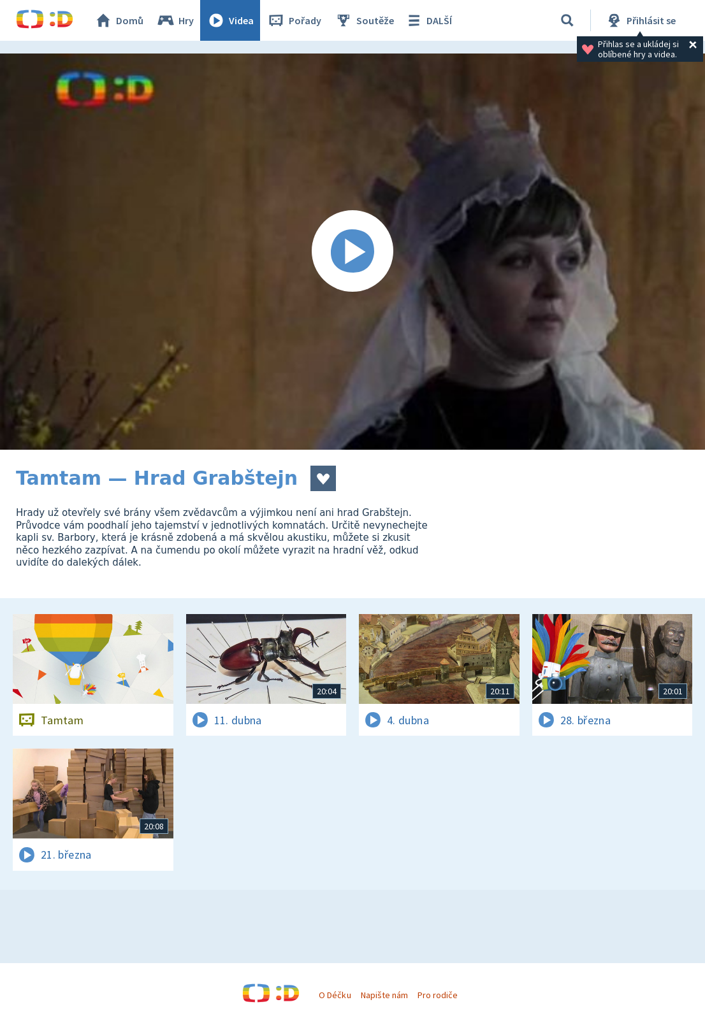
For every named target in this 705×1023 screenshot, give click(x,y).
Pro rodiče (438, 995)
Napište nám (384, 995)
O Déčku (335, 995)
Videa (230, 20)
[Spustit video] (352, 252)
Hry (175, 20)
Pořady (293, 20)
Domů (118, 20)
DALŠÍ (428, 20)
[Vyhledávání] (567, 20)
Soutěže (364, 20)
